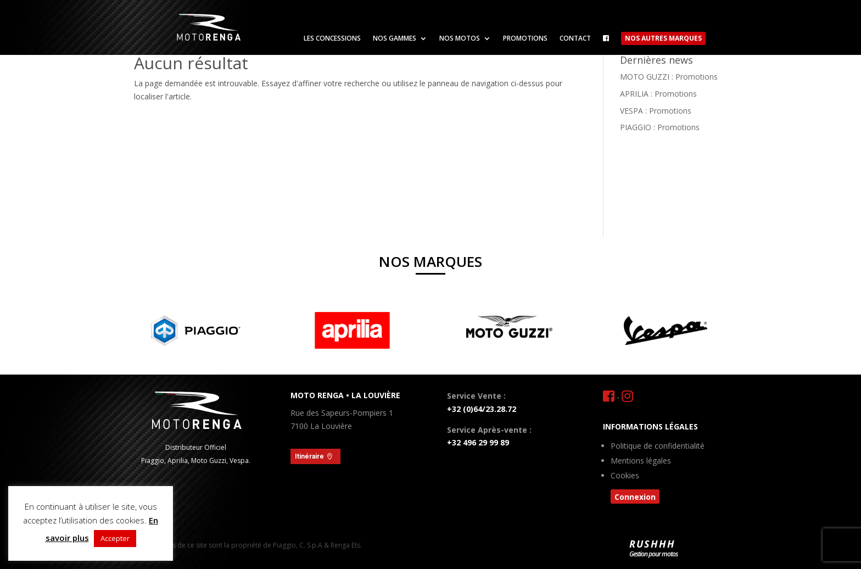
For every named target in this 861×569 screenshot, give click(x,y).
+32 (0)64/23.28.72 (481, 409)
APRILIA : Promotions (658, 93)
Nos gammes (394, 39)
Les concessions (332, 39)
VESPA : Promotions (655, 110)
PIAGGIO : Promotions (660, 127)
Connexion (635, 497)
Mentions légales (641, 461)
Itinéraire (309, 456)
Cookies (625, 476)
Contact (575, 39)
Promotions (525, 39)
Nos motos (459, 39)
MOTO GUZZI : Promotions (669, 76)
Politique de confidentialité (658, 446)
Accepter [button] (115, 538)
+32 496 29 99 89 (478, 442)
